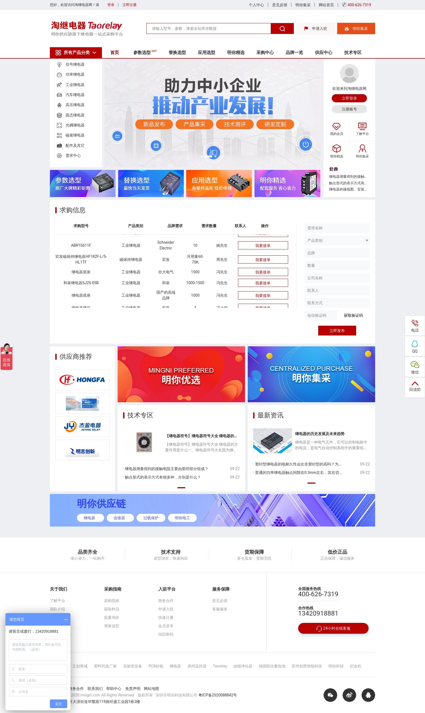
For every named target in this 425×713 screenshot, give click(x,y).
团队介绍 (57, 609)
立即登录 (349, 98)
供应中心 (330, 52)
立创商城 (80, 666)
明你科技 (336, 666)
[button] (203, 156)
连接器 (119, 518)
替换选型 (179, 52)
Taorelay (220, 666)
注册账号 (349, 109)
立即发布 (337, 330)
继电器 (89, 518)
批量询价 (111, 617)
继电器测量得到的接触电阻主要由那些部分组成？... (349, 177)
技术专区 (360, 52)
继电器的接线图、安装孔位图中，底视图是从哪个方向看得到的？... (349, 189)
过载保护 (151, 518)
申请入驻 (315, 28)
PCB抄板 (156, 666)
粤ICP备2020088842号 (217, 695)
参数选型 (146, 52)
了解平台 (57, 600)
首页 (115, 52)
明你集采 (303, 5)
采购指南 (111, 600)
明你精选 (240, 52)
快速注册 (165, 617)
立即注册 (130, 5)
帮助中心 (113, 688)
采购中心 (270, 52)
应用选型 (210, 52)
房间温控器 (197, 666)
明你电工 (182, 518)
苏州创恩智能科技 (307, 666)
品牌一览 (300, 52)
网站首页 (326, 5)
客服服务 (219, 609)
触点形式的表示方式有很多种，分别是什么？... (349, 183)
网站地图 (151, 688)
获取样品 (111, 609)
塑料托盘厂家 (105, 666)
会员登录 (165, 626)
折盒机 (355, 666)
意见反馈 (279, 5)
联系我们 (57, 626)
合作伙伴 (57, 617)
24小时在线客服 (333, 629)
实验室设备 (132, 666)
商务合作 (165, 600)
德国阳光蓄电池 (272, 666)
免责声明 (132, 688)
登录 (110, 5)
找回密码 (165, 634)
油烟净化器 (242, 666)
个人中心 (256, 5)
